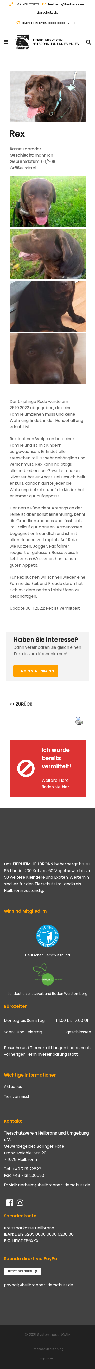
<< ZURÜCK (21, 704)
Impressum (48, 1358)
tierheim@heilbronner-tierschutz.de (54, 1185)
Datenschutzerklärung (47, 1349)
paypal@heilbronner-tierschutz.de (38, 1285)
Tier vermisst (17, 1096)
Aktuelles (13, 1087)
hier (65, 787)
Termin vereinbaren (35, 670)
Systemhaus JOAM (53, 1334)
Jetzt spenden (22, 1271)
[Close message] (82, 743)
